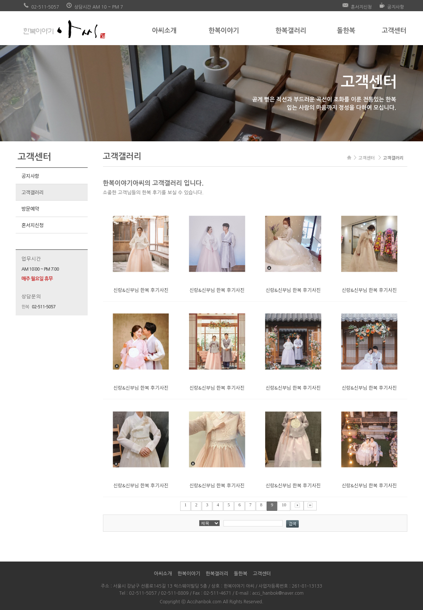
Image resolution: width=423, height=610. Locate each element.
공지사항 (30, 175)
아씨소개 (164, 30)
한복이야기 (224, 30)
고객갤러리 (32, 192)
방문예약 (30, 208)
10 (284, 504)
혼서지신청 (32, 225)
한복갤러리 (290, 30)
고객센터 (394, 30)
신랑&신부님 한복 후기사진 (141, 289)
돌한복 (346, 30)
